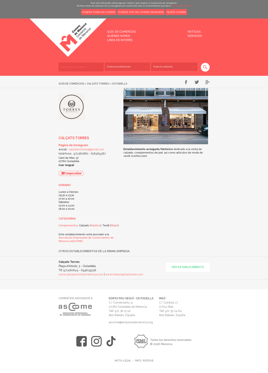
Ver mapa (66, 165)
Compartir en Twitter (197, 82)
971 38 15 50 (123, 311)
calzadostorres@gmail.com (86, 149)
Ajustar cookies (176, 12)
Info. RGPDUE (144, 360)
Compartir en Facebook (186, 82)
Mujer (114, 225)
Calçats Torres (98, 83)
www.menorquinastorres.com (124, 274)
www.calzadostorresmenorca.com (81, 274)
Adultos (95, 225)
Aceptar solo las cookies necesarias (141, 12)
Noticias (194, 31)
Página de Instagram (73, 145)
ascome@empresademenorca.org (131, 322)
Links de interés (120, 40)
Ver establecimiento (187, 267)
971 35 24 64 (173, 311)
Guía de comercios (121, 31)
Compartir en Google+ (207, 82)
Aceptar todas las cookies (99, 12)
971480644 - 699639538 (79, 270)
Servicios (195, 36)
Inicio (62, 35)
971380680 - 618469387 (89, 153)
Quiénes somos (118, 36)
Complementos (68, 225)
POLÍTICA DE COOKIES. (181, 6)
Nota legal (123, 360)
